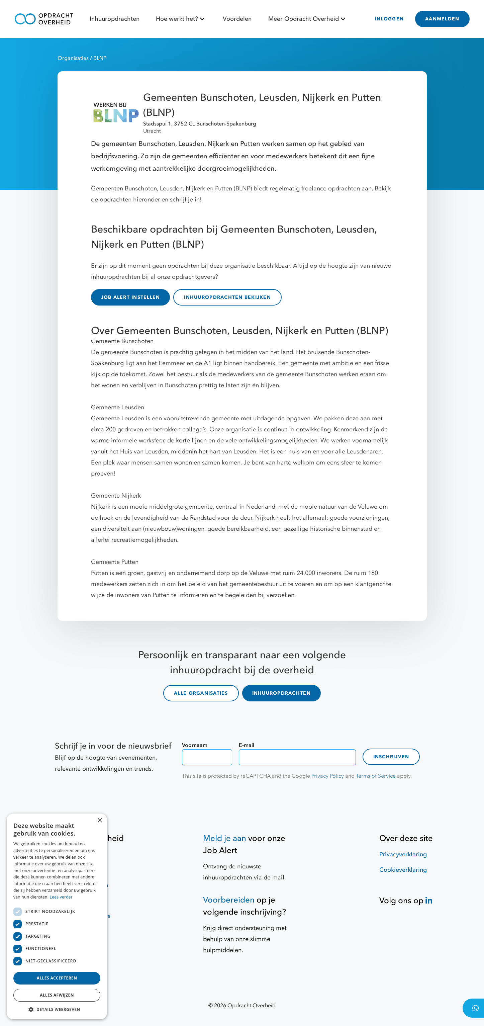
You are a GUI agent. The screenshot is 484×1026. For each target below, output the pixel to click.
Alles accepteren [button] (57, 978)
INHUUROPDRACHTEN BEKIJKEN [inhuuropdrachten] (227, 297)
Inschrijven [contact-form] (391, 755)
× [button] (99, 820)
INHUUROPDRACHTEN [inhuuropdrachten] (281, 692)
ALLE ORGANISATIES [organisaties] (201, 692)
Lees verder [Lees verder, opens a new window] (61, 897)
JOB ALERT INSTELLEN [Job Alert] (130, 297)
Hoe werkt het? (181, 19)
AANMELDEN (442, 19)
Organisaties (74, 58)
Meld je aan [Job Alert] (224, 836)
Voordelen (237, 19)
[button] (56, 1009)
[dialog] (57, 916)
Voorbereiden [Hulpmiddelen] (229, 898)
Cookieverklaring (403, 868)
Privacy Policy (327, 774)
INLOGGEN (389, 19)
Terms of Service (376, 774)
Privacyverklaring (403, 852)
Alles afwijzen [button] (57, 995)
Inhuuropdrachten (114, 19)
